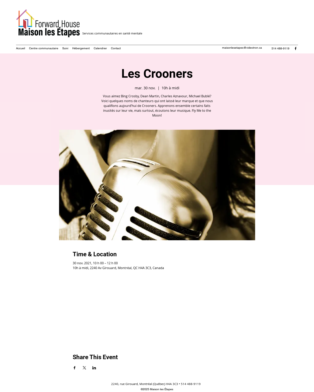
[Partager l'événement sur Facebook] (74, 367)
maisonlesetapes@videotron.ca (242, 47)
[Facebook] (296, 48)
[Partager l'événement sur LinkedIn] (94, 367)
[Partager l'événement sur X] (84, 367)
